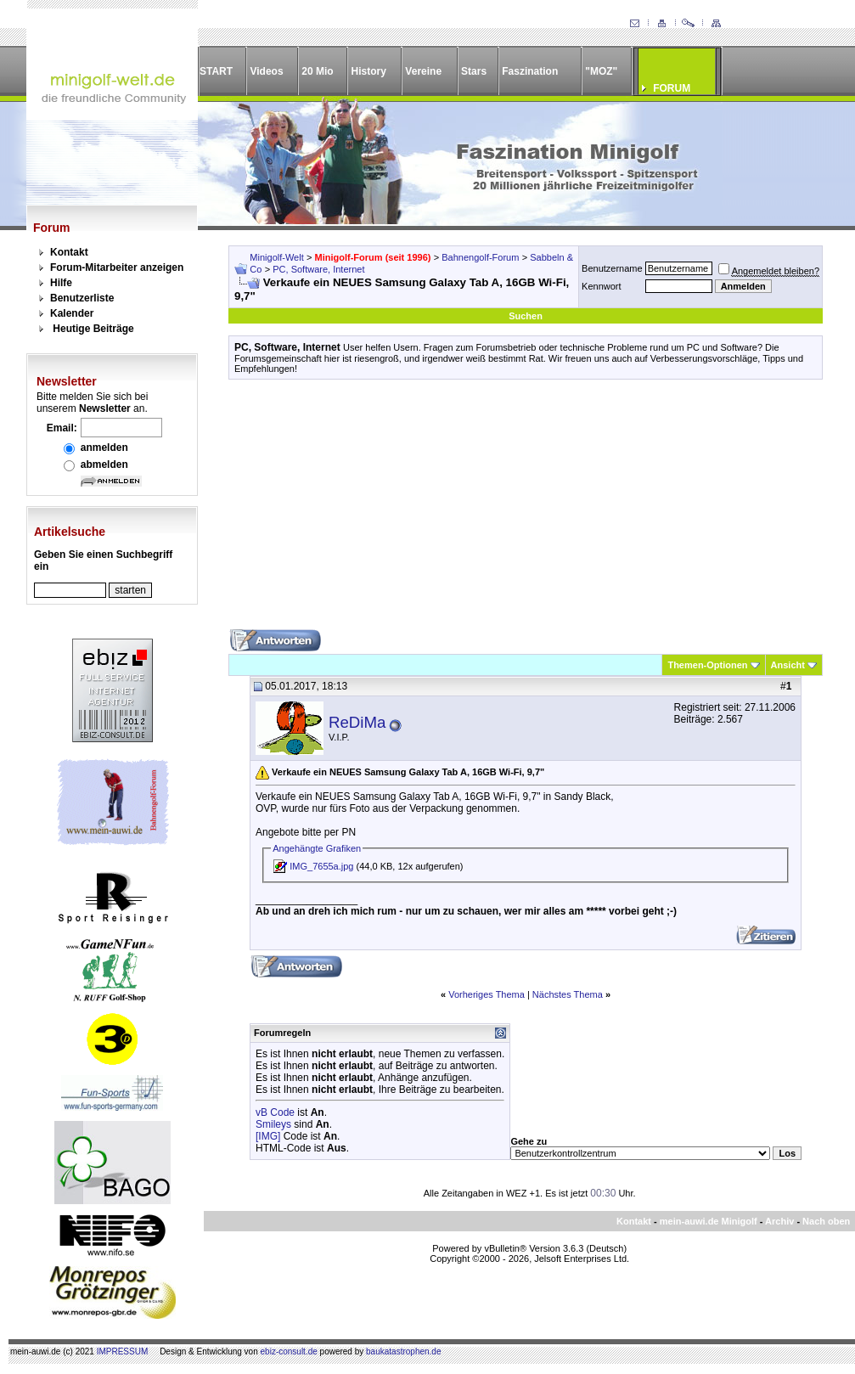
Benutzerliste (82, 298)
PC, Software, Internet (318, 269)
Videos (266, 71)
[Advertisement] (525, 510)
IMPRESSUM (123, 1351)
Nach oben (826, 1221)
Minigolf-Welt (276, 257)
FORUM (671, 88)
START (216, 71)
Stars (474, 71)
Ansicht (788, 665)
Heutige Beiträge (93, 329)
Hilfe (61, 283)
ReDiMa (357, 722)
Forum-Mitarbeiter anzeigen (116, 267)
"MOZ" (601, 71)
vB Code (275, 1112)
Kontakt (69, 252)
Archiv (779, 1221)
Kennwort (601, 286)
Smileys (273, 1124)
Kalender (71, 313)
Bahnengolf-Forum (480, 257)
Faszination (530, 71)
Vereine (423, 71)
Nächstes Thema (567, 994)
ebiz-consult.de (289, 1351)
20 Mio (317, 71)
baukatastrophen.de (403, 1351)
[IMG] (268, 1136)
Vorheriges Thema (486, 994)
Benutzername (612, 268)
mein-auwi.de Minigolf (708, 1221)
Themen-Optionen (707, 665)
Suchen (526, 316)
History (369, 71)
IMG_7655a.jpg (321, 866)
